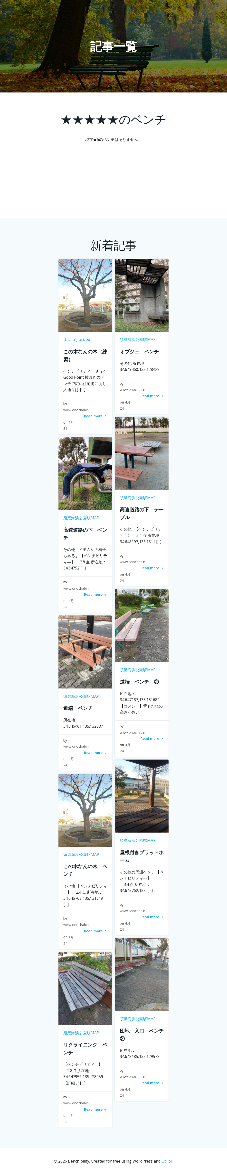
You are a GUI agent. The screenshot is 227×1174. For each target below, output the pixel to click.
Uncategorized (76, 339)
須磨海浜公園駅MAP (138, 339)
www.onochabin (76, 410)
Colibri (167, 1161)
